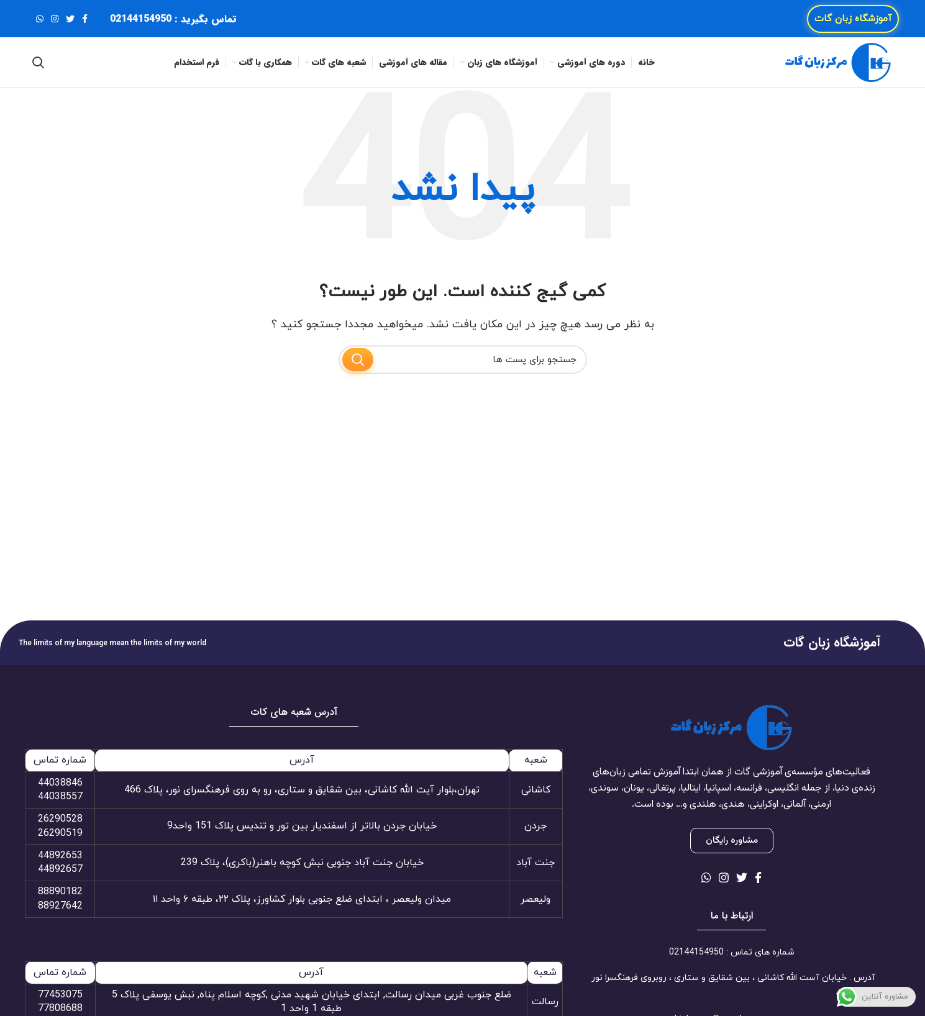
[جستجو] (38, 62)
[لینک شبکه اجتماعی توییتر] (70, 18)
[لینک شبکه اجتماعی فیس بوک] (84, 18)
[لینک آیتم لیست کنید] (731, 953)
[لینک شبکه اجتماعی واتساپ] (39, 18)
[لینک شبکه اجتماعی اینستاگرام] (54, 18)
